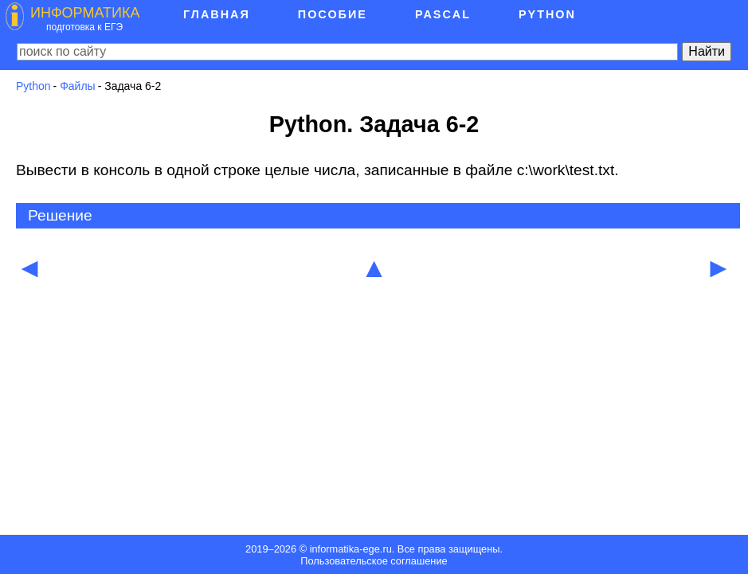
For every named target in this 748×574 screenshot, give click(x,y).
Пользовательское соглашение (373, 561)
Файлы (77, 86)
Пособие (332, 14)
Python (33, 86)
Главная (216, 14)
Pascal (443, 14)
